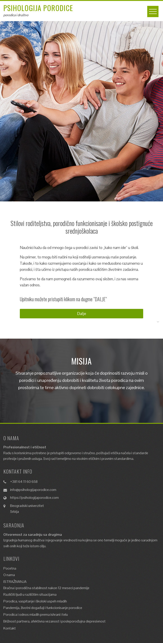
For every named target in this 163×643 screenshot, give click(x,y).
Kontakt (9, 628)
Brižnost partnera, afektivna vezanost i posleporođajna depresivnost (54, 621)
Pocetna (9, 568)
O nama (9, 574)
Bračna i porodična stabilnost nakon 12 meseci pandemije (46, 588)
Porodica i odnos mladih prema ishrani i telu (35, 614)
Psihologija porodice (38, 7)
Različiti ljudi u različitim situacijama (30, 594)
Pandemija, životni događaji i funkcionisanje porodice (42, 607)
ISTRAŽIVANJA (15, 581)
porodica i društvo (15, 15)
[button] (81, 313)
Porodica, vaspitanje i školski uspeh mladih (35, 601)
